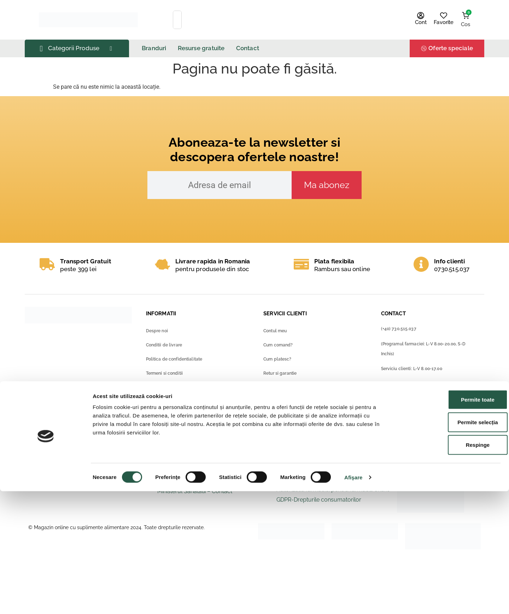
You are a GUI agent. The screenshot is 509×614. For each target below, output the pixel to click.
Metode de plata (280, 387)
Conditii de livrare (164, 345)
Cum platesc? (277, 359)
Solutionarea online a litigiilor (313, 479)
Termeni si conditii (164, 373)
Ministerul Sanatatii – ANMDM (195, 481)
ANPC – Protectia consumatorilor (319, 469)
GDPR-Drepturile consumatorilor (318, 499)
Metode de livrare (281, 401)
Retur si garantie (280, 373)
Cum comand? (278, 345)
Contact (154, 406)
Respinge (450, 568)
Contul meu (275, 330)
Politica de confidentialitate (174, 359)
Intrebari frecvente (282, 415)
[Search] (355, 20)
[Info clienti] (421, 264)
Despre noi (157, 330)
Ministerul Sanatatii (181, 470)
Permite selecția (450, 545)
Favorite (444, 22)
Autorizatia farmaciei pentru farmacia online (333, 489)
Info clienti (449, 261)
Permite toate (450, 522)
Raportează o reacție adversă (97, 484)
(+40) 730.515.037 (398, 328)
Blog (151, 420)
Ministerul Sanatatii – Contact (194, 491)
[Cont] (420, 15)
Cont (421, 22)
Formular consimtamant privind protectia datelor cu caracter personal (196, 390)
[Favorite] (443, 15)
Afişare (353, 600)
